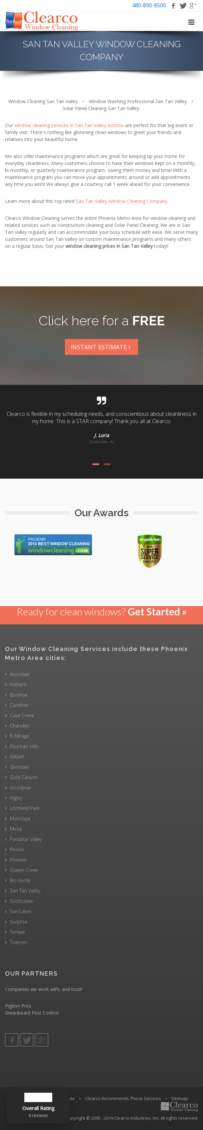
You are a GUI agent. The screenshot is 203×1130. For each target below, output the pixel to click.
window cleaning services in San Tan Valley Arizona (69, 125)
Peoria (17, 849)
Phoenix (18, 860)
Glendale (19, 767)
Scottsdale (21, 901)
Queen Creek (24, 870)
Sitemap (179, 1098)
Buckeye (19, 695)
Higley (16, 798)
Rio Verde (20, 880)
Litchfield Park (25, 808)
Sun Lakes (21, 911)
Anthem (18, 684)
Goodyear (20, 787)
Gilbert (17, 756)
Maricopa (20, 818)
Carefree (19, 705)
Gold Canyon (24, 777)
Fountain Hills (24, 746)
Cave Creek (22, 715)
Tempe (17, 932)
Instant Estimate (101, 347)
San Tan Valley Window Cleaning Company (121, 201)
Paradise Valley (26, 839)
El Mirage (19, 736)
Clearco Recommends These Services (123, 1098)
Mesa (16, 829)
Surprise (19, 921)
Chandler (19, 726)
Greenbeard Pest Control (32, 1013)
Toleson (18, 942)
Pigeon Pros (18, 1006)
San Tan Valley (25, 891)
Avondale (20, 674)
